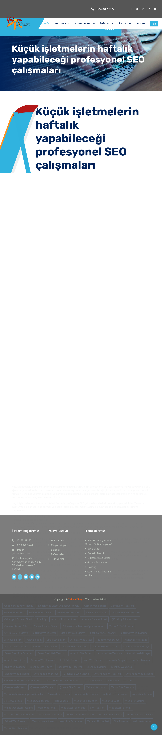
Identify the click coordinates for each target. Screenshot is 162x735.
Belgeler (55, 549)
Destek (123, 23)
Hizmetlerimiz (83, 23)
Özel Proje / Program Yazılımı (98, 573)
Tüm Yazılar (57, 558)
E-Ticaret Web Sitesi (98, 557)
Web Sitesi (93, 548)
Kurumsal (60, 23)
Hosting (91, 567)
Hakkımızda (57, 540)
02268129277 (105, 9)
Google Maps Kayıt (97, 562)
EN (154, 23)
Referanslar (107, 23)
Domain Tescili (95, 553)
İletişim (140, 23)
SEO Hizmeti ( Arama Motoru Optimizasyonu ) (98, 542)
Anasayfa (43, 23)
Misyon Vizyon (59, 545)
